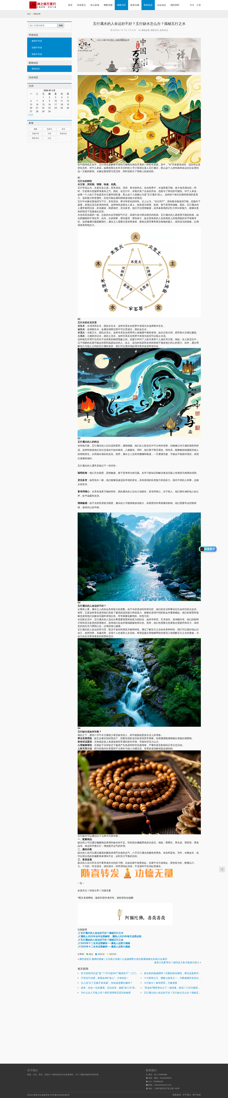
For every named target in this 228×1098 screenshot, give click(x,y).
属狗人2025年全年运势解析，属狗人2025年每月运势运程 (111, 936)
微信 (89, 954)
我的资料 (174, 5)
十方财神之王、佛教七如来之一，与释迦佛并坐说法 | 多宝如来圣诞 (179, 978)
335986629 (158, 1081)
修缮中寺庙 (37, 41)
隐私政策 (177, 1095)
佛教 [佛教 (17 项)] (35, 129)
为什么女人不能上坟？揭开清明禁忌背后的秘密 (106, 992)
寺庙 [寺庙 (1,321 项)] (49, 133)
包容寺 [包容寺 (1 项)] (49, 129)
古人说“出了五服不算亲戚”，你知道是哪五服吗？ (106, 982)
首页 (70, 5)
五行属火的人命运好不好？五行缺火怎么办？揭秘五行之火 (175, 992)
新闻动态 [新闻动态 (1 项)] (63, 133)
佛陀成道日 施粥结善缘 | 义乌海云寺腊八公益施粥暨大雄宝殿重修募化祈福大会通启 (123, 959)
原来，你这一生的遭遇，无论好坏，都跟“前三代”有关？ (110, 987)
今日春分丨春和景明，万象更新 (160, 982)
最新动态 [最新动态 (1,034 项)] (35, 138)
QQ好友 (100, 954)
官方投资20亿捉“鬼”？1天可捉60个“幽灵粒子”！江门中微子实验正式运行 (119, 973)
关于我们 (187, 1095)
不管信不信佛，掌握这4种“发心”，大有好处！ (105, 978)
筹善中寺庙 (37, 54)
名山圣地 (94, 5)
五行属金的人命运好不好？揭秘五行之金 (102, 939)
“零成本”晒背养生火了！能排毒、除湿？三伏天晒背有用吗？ (175, 987)
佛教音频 (108, 5)
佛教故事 (145, 30)
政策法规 (134, 5)
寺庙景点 (81, 5)
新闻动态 (148, 5)
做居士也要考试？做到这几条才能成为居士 (176, 962)
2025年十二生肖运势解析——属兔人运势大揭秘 (105, 943)
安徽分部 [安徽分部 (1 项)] (35, 133)
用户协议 (197, 1095)
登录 (192, 5)
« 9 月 (30, 115)
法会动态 (161, 5)
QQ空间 (111, 954)
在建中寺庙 (37, 47)
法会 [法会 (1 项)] (49, 138)
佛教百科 (121, 5)
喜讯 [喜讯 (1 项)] (63, 129)
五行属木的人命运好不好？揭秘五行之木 (102, 933)
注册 (198, 5)
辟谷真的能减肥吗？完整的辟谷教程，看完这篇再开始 (172, 973)
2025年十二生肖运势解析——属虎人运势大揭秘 (105, 946)
